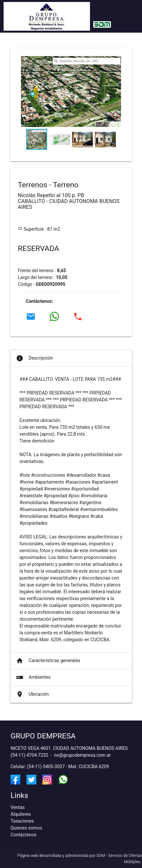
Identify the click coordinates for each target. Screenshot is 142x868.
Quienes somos (26, 827)
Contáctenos (23, 834)
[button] (115, 94)
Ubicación (32, 694)
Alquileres (20, 814)
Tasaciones (22, 821)
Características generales (47, 660)
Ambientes (33, 677)
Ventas (17, 807)
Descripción (34, 358)
